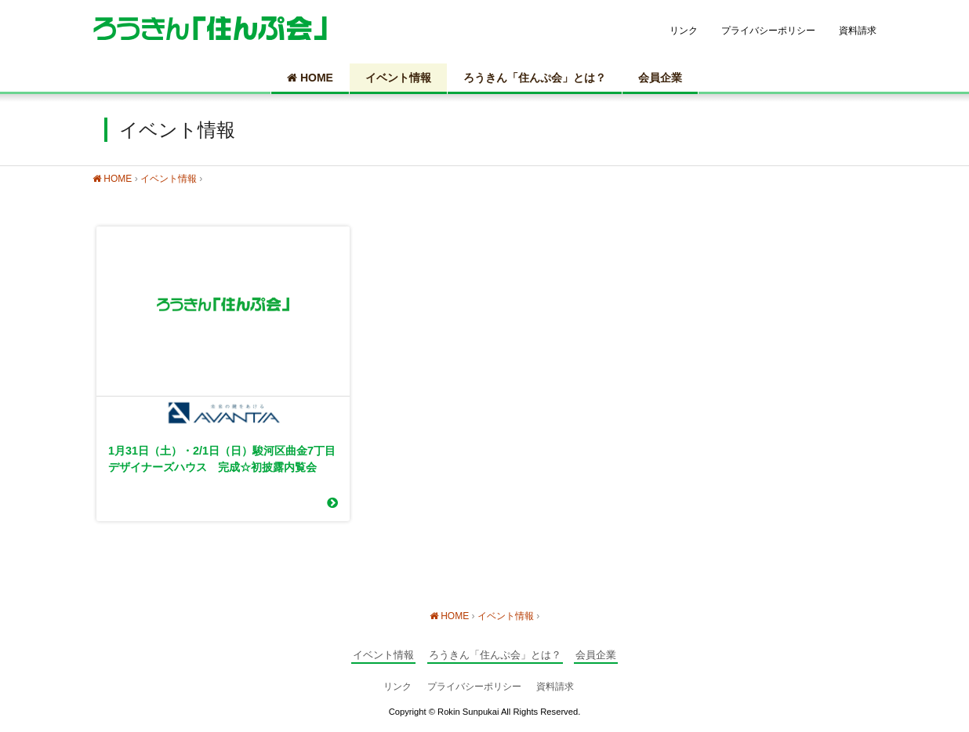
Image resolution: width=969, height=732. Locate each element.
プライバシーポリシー (768, 30)
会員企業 (660, 77)
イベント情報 (398, 77)
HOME (310, 77)
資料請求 (857, 30)
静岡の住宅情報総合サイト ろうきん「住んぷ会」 (210, 28)
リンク (684, 30)
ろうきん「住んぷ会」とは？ (534, 77)
